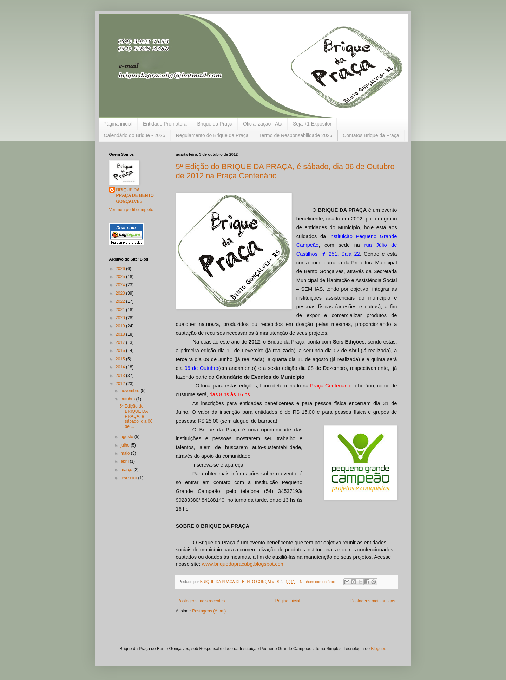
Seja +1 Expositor (312, 124)
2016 (121, 350)
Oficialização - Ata (262, 124)
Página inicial (118, 124)
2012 (121, 383)
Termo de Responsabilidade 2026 (296, 135)
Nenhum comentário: (318, 581)
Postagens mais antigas (372, 600)
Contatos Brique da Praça (371, 135)
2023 (121, 293)
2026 (121, 268)
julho (125, 445)
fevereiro (129, 477)
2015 (121, 359)
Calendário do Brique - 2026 (134, 135)
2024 (121, 284)
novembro (130, 390)
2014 (121, 367)
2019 (121, 325)
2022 (121, 301)
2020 (121, 317)
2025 (121, 276)
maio (125, 453)
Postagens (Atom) (209, 611)
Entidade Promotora (165, 124)
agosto (127, 436)
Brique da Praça (214, 124)
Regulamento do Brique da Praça (212, 135)
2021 (121, 309)
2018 (121, 334)
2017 (121, 342)
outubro (128, 399)
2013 (121, 375)
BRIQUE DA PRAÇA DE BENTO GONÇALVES (135, 195)
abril (125, 461)
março (126, 469)
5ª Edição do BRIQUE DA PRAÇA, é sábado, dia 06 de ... (135, 416)
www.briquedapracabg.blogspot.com (243, 564)
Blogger (378, 648)
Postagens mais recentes (201, 600)
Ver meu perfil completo (131, 209)
